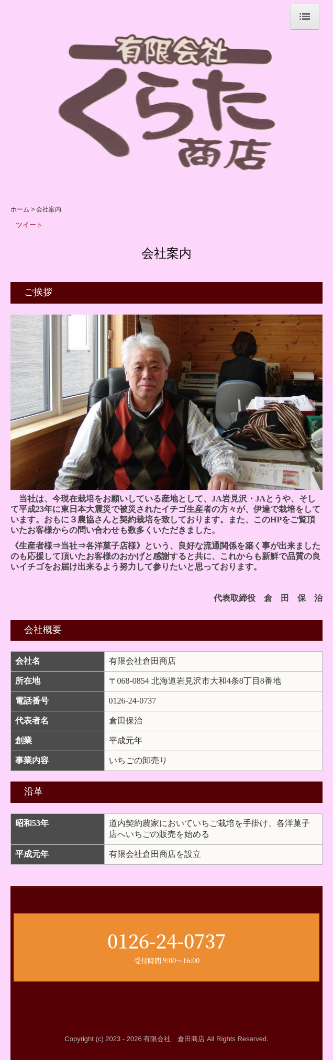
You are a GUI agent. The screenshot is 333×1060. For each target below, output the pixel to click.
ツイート (29, 225)
